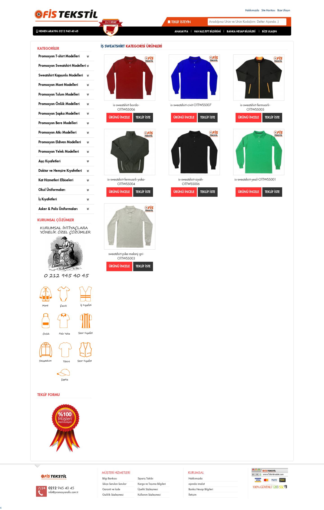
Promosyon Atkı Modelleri (57, 132)
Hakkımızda (252, 10)
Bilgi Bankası (109, 478)
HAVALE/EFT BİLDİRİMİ (207, 31)
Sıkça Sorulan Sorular (114, 484)
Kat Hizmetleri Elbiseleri (55, 180)
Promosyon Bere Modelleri (57, 123)
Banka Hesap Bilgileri (201, 489)
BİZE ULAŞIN (269, 31)
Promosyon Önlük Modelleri (59, 104)
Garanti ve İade (111, 489)
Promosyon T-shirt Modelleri (59, 56)
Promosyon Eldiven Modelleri (59, 142)
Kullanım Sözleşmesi (149, 494)
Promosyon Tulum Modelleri (58, 94)
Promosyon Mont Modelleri (58, 85)
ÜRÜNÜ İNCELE (119, 117)
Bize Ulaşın (283, 10)
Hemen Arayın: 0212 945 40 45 (57, 31)
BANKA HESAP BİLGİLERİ (241, 31)
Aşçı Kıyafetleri (49, 161)
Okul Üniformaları (51, 190)
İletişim (192, 494)
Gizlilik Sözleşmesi (113, 494)
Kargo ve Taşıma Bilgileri (152, 484)
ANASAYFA (181, 31)
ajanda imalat (197, 484)
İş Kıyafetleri (47, 199)
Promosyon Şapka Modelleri (59, 113)
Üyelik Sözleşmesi (148, 489)
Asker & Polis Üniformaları (58, 209)
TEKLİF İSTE (143, 117)
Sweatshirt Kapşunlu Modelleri (60, 75)
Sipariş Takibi (145, 478)
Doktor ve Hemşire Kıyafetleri (60, 170)
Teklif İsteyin (179, 22)
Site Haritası (268, 10)
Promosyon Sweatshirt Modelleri (62, 65)
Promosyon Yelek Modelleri (58, 151)
